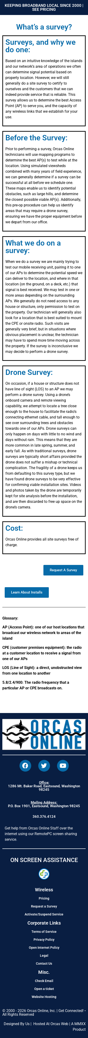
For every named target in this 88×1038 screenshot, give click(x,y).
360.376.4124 (44, 816)
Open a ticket (44, 989)
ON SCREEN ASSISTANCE (44, 860)
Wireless (44, 889)
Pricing (44, 898)
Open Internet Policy (44, 947)
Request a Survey (44, 906)
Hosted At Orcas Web (50, 1024)
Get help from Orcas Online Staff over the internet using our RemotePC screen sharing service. (41, 834)
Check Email (44, 981)
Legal (44, 955)
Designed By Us (17, 1024)
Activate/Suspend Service (44, 914)
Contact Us (44, 963)
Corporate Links (44, 923)
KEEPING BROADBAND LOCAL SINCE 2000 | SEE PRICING (44, 7)
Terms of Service (44, 931)
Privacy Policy (44, 939)
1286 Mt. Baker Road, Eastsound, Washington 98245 (44, 786)
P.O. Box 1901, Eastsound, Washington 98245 (44, 804)
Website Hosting (44, 997)
